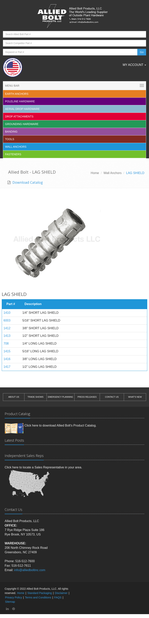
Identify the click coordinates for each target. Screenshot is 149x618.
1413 (6, 335)
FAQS (57, 597)
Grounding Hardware (21, 124)
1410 (6, 312)
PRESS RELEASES (86, 397)
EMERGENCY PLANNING (60, 397)
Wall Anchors (15, 146)
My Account (134, 64)
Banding (11, 131)
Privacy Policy (13, 597)
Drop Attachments (19, 116)
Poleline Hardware (20, 101)
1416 (6, 359)
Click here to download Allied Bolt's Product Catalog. (60, 425)
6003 (6, 320)
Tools (9, 139)
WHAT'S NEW (135, 397)
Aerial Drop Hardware (22, 108)
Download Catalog (27, 182)
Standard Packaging (39, 593)
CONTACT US (112, 397)
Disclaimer (61, 593)
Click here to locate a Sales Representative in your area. (43, 467)
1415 (6, 351)
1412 (6, 328)
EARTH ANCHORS (16, 93)
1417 (6, 366)
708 (6, 343)
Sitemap (10, 601)
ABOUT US (13, 397)
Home (95, 173)
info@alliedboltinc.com (29, 570)
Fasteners (13, 154)
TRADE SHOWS (35, 397)
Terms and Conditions (38, 597)
